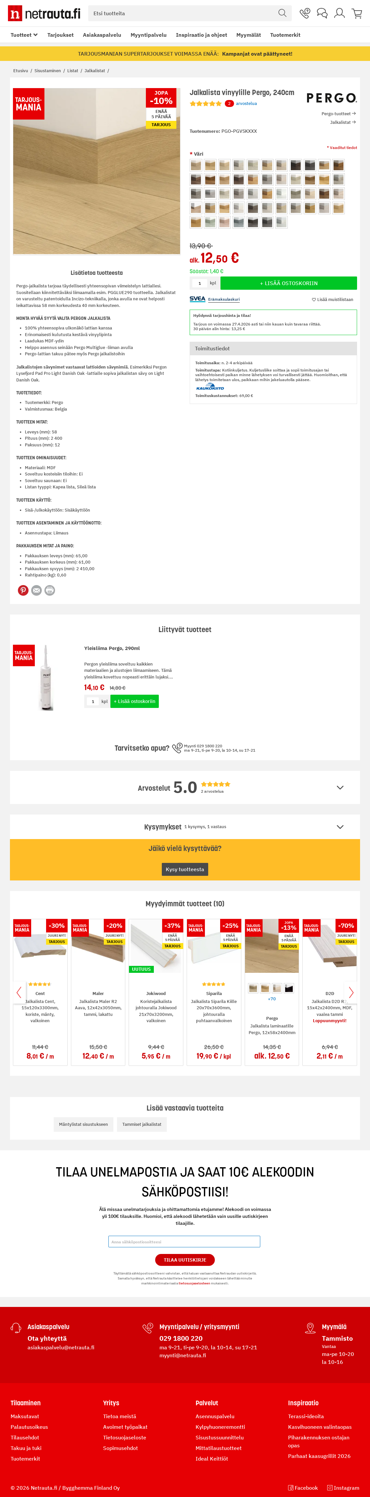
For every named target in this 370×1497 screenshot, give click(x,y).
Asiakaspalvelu (102, 34)
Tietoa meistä (119, 1416)
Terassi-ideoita (306, 1416)
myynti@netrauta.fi (182, 1355)
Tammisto (337, 1338)
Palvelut (207, 1403)
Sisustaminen (48, 71)
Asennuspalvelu (215, 1416)
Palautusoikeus (29, 1426)
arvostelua (241, 103)
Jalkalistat (95, 71)
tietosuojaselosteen (194, 1283)
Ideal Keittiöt (212, 1458)
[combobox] (190, 13)
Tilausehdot (25, 1437)
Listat (73, 71)
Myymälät (248, 34)
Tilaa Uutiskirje (185, 1260)
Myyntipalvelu (149, 34)
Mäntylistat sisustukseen (83, 1124)
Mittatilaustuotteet (219, 1448)
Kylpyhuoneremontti (220, 1426)
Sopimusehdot (120, 1448)
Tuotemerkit (285, 34)
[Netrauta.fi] (44, 13)
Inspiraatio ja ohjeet (201, 34)
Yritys (111, 1403)
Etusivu (21, 71)
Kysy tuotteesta (185, 869)
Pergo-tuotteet (336, 114)
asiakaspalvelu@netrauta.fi (61, 1347)
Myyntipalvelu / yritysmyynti (199, 1326)
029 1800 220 (181, 1338)
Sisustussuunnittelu (220, 1437)
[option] (196, 165)
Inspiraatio (303, 1403)
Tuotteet (21, 34)
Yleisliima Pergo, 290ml (112, 648)
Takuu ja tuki (26, 1448)
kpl (104, 701)
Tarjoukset (60, 34)
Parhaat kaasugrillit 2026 (319, 1456)
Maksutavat (25, 1416)
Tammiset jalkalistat (141, 1124)
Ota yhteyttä (47, 1338)
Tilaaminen (26, 1403)
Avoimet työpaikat (125, 1426)
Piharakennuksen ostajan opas (318, 1441)
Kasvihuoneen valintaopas (320, 1426)
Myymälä (334, 1326)
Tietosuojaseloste (124, 1437)
